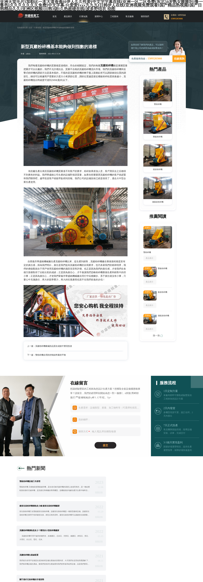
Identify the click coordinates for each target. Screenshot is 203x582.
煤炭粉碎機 (157, 169)
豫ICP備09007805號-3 (110, 561)
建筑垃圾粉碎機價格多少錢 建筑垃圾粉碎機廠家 (131, 481)
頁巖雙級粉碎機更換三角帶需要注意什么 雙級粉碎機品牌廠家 (136, 531)
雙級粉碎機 (157, 137)
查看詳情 (89, 492)
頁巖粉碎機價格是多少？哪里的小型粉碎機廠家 (40, 506)
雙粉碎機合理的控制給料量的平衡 (50, 355)
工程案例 (114, 17)
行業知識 (83, 17)
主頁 (30, 28)
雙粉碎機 (158, 104)
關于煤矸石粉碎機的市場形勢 (33, 531)
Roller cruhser (106, 565)
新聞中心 (99, 17)
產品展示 (68, 17)
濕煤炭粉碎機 (157, 202)
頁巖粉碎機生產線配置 (120, 506)
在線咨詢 (179, 58)
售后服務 (129, 17)
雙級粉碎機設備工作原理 (31, 481)
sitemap (143, 561)
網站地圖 (131, 561)
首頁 (54, 17)
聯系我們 (145, 17)
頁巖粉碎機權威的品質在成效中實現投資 (53, 346)
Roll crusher (91, 565)
